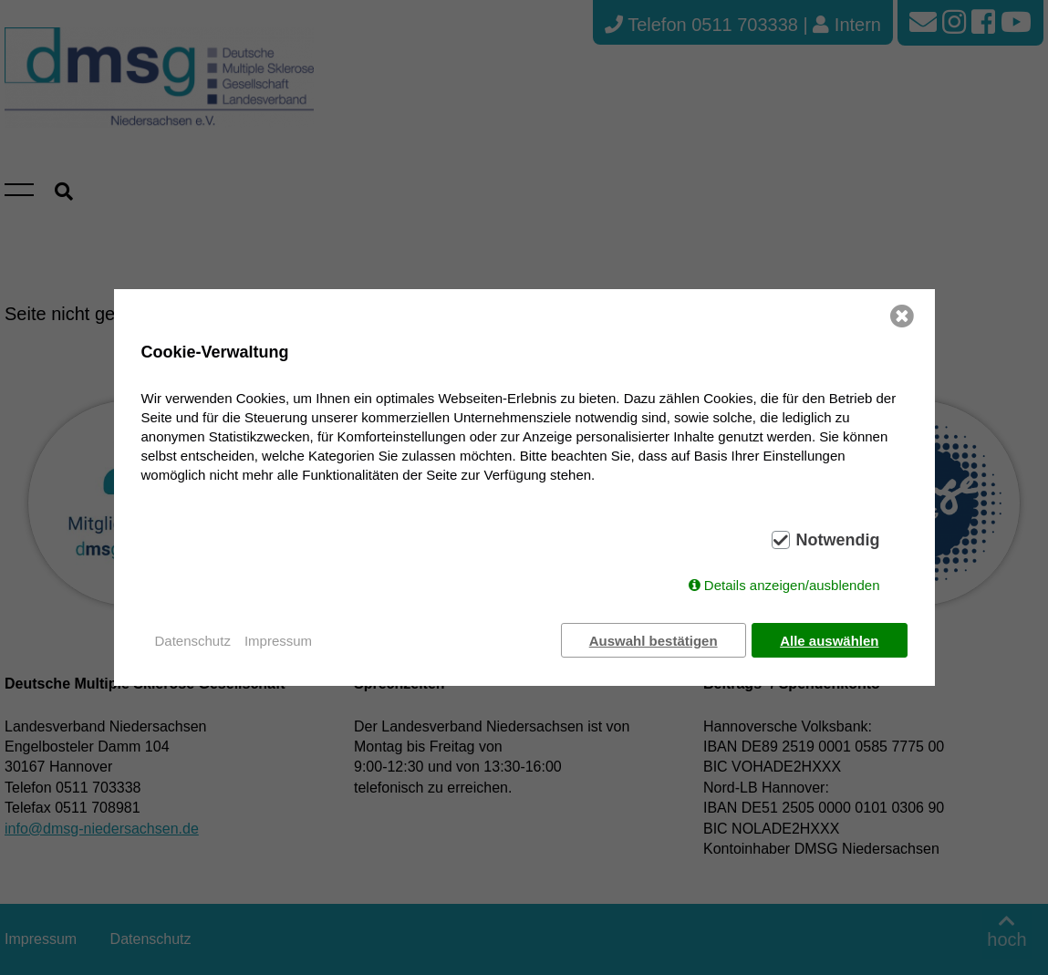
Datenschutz (193, 640)
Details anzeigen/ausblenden (792, 586)
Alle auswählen (829, 640)
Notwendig (838, 541)
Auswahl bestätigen (652, 640)
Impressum (278, 640)
